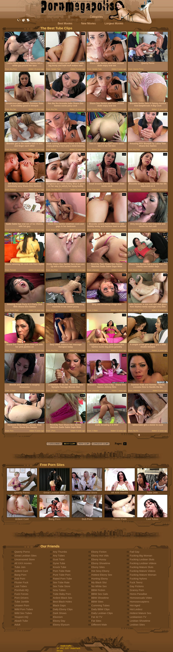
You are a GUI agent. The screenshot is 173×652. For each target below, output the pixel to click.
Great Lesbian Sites (54, 491)
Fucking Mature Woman (143, 574)
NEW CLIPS (84, 444)
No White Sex (99, 586)
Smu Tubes (59, 590)
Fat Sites (96, 620)
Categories (96, 16)
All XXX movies (119, 491)
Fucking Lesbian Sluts (142, 559)
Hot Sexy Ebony (100, 570)
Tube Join (152, 491)
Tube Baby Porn (62, 593)
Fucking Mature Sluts (141, 567)
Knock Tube (59, 567)
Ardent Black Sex (62, 597)
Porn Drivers (21, 597)
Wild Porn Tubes (24, 609)
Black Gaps (59, 605)
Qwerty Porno (22, 491)
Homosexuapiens (139, 601)
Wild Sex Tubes (23, 613)
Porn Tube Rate (61, 570)
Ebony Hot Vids (100, 555)
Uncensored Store (87, 491)
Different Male (99, 624)
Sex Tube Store (61, 586)
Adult (17, 624)
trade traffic (66, 645)
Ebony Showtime (100, 563)
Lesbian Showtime (140, 620)
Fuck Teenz (136, 582)
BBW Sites (97, 601)
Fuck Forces (21, 593)
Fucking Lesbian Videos (143, 563)
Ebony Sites (98, 567)
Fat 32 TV (96, 616)
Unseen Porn (22, 605)
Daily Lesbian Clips (102, 613)
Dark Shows (59, 613)
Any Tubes (59, 555)
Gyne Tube (59, 563)
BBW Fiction (98, 590)
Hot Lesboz (136, 609)
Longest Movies (114, 23)
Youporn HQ (21, 616)
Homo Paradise (138, 593)
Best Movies (65, 23)
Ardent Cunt (22, 518)
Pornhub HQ (21, 590)
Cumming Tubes (100, 605)
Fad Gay (134, 551)
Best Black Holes (62, 601)
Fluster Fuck (119, 518)
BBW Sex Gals (99, 593)
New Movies (88, 23)
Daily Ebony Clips (63, 609)
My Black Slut (99, 582)
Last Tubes (152, 518)
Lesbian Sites (137, 624)
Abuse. (60, 650)
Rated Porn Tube (62, 578)
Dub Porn (87, 518)
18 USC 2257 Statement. (69, 648)
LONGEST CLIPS (101, 444)
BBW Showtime (100, 597)
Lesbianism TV (138, 616)
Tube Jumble (22, 601)
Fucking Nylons (138, 578)
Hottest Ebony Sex (101, 574)
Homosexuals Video (141, 597)
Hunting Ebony (99, 578)
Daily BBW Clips (100, 609)
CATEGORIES (54, 444)
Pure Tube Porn (61, 574)
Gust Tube (58, 559)
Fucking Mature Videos (142, 570)
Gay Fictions (137, 586)
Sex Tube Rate (61, 582)
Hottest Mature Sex (140, 613)
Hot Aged (135, 605)
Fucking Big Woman (141, 555)
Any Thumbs (60, 551)
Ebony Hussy (98, 559)
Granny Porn (137, 590)
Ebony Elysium (61, 624)
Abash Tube (21, 620)
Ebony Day (59, 620)
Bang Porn (54, 518)
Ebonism (58, 616)
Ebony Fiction (99, 551)
